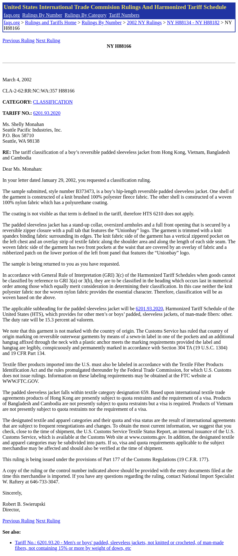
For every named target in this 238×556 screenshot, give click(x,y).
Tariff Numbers (124, 15)
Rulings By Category (86, 15)
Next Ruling (48, 40)
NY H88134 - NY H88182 (193, 22)
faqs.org (12, 15)
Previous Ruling (18, 40)
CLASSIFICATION (53, 102)
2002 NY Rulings (144, 22)
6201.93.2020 (46, 113)
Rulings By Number (42, 15)
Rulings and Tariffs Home (51, 22)
